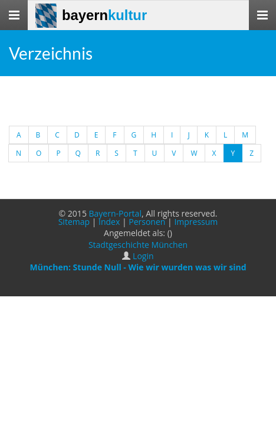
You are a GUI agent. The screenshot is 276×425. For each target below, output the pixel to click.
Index (109, 221)
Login (143, 255)
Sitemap (74, 221)
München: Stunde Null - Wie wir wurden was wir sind (137, 267)
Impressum (196, 221)
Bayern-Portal (115, 213)
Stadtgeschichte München (138, 244)
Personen (147, 221)
